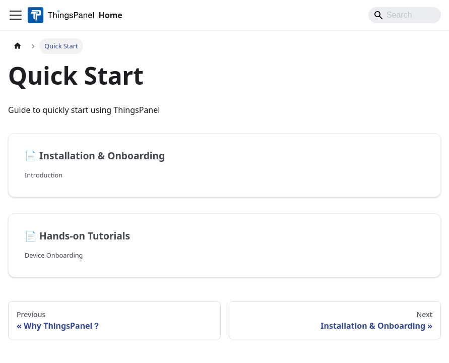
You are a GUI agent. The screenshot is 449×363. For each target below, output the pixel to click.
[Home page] (17, 46)
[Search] (404, 15)
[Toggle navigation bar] (15, 15)
